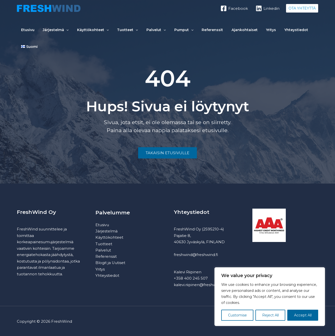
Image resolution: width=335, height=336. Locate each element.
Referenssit (190, 31)
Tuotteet (115, 31)
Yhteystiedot (264, 31)
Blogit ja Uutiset (110, 263)
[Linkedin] (267, 8)
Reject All (270, 315)
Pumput (165, 31)
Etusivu (26, 31)
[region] (269, 296)
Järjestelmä (51, 31)
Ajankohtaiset (219, 31)
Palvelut (141, 31)
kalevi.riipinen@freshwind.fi (199, 284)
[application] (61, 31)
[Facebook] (234, 8)
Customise (237, 315)
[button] (302, 8)
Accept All (303, 315)
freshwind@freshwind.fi (196, 254)
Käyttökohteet (84, 31)
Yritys (243, 31)
